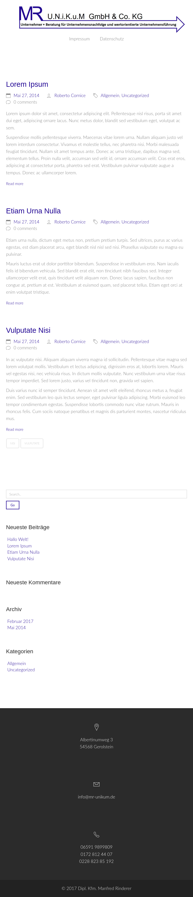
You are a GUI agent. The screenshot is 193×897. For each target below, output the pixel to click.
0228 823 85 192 (96, 861)
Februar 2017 (20, 621)
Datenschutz (112, 38)
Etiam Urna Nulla (23, 552)
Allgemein (16, 663)
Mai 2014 (16, 627)
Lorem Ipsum (19, 545)
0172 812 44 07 (97, 854)
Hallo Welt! (17, 539)
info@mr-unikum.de (96, 796)
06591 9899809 (96, 847)
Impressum (79, 38)
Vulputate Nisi (20, 558)
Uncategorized (21, 669)
